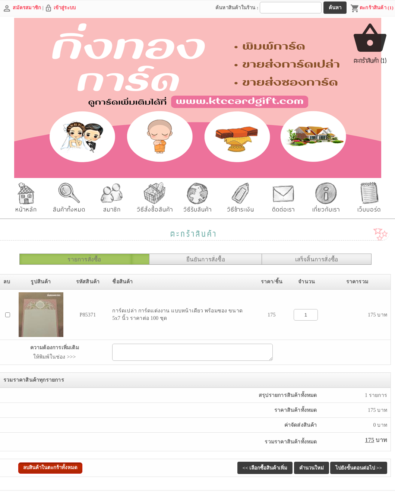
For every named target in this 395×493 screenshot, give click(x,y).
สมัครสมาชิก (27, 7)
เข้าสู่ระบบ (65, 7)
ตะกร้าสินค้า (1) (372, 8)
